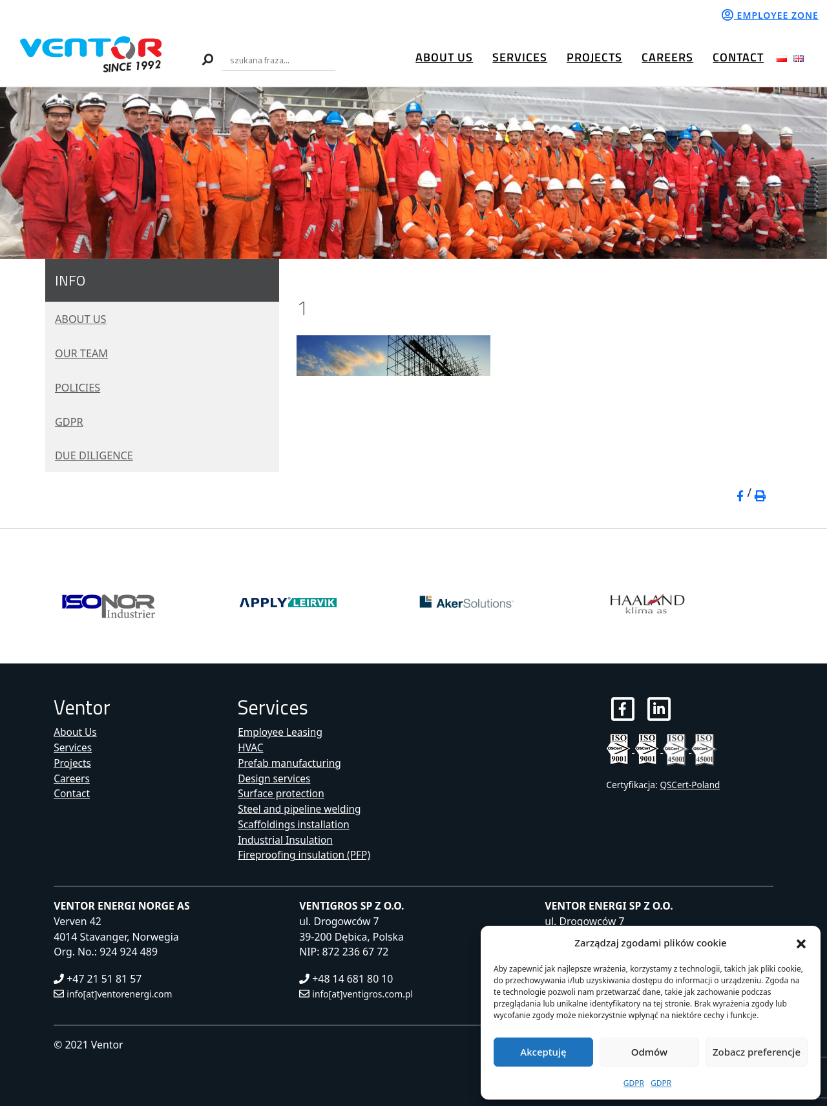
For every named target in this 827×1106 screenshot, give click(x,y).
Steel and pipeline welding (301, 809)
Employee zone (770, 15)
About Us (444, 57)
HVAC (251, 747)
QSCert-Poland (690, 785)
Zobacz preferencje (757, 1051)
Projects (594, 57)
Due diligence (97, 455)
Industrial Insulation (286, 840)
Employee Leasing (281, 732)
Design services (275, 778)
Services (519, 57)
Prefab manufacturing (291, 763)
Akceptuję (543, 1051)
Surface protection (282, 793)
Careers (667, 57)
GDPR (633, 1083)
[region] (413, 173)
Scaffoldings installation (295, 824)
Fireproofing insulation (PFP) (305, 855)
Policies (79, 387)
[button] (801, 942)
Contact (738, 57)
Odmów (649, 1051)
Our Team (83, 352)
